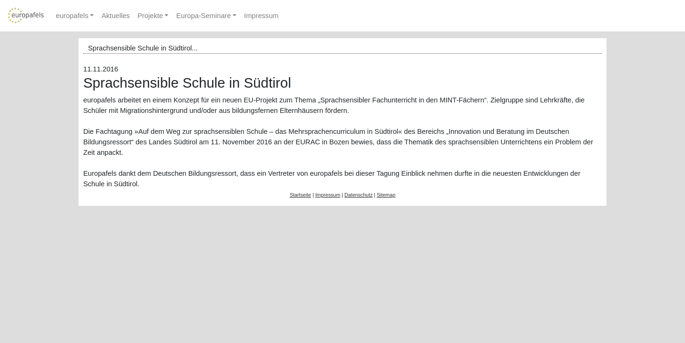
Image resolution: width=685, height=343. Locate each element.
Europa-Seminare (203, 16)
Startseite (300, 195)
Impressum (261, 16)
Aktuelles (115, 16)
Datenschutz (358, 195)
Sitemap (386, 195)
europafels (72, 16)
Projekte (150, 16)
